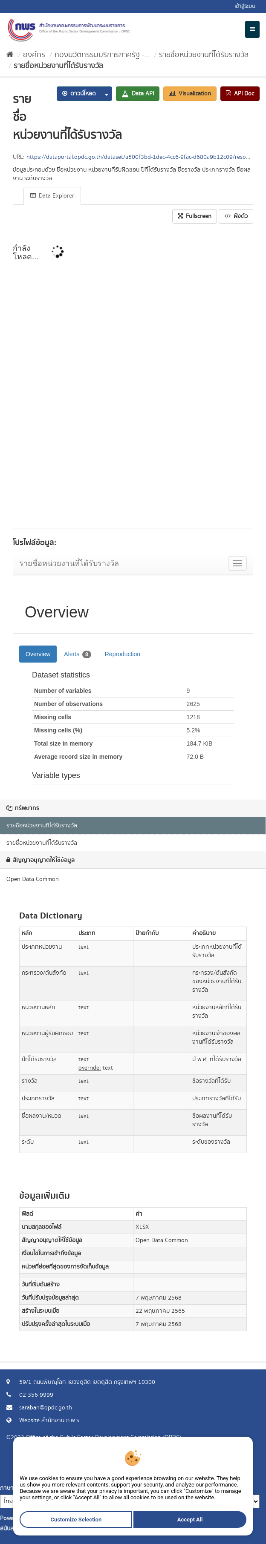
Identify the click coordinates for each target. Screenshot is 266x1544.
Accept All (187, 1522)
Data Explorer (52, 196)
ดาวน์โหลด (79, 93)
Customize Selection (77, 1522)
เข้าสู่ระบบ (244, 7)
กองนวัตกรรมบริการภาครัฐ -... (102, 54)
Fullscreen (194, 216)
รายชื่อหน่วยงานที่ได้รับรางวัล (204, 54)
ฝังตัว (236, 216)
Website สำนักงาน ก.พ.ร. (50, 1420)
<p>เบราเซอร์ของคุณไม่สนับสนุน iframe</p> (133, 378)
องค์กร (34, 54)
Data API (137, 93)
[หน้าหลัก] (10, 54)
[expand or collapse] (252, 29)
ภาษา (7, 1488)
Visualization (190, 93)
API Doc (240, 93)
